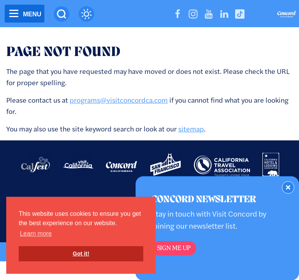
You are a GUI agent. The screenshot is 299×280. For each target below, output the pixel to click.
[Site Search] (61, 14)
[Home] (286, 15)
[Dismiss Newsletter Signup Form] (288, 187)
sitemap (191, 128)
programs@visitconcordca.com (119, 100)
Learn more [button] (36, 233)
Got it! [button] (81, 253)
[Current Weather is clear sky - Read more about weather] (86, 14)
